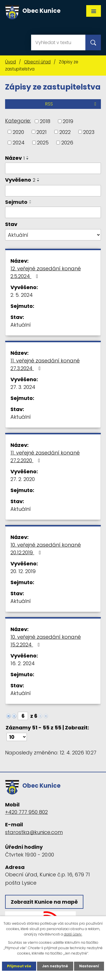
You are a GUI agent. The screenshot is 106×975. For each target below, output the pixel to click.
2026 (67, 142)
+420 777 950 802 (26, 812)
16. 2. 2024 (22, 663)
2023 (88, 131)
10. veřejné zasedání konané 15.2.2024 (45, 640)
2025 (43, 142)
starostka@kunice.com (34, 832)
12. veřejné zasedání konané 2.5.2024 (45, 272)
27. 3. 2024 (22, 387)
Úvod (10, 62)
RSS (71, 104)
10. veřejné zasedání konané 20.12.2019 (45, 548)
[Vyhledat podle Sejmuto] (53, 212)
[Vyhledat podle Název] (53, 168)
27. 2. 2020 (22, 479)
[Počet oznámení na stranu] (17, 737)
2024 (19, 142)
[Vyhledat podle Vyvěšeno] (53, 190)
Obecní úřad (37, 62)
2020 (18, 131)
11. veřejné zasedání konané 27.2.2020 (45, 456)
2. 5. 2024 (21, 294)
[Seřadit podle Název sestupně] (28, 159)
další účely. (73, 934)
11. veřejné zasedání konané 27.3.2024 (45, 364)
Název (15, 157)
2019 (68, 121)
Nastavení (89, 966)
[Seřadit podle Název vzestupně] (28, 156)
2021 (41, 131)
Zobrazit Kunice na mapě (44, 901)
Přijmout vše (19, 966)
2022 (65, 131)
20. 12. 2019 (23, 571)
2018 (45, 121)
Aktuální (20, 324)
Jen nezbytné (55, 966)
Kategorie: (18, 120)
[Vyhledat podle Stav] (53, 234)
